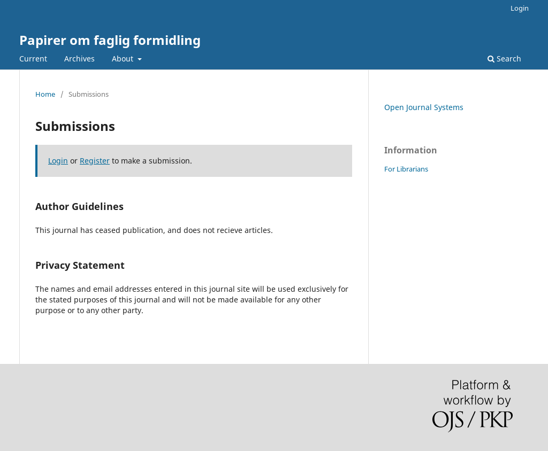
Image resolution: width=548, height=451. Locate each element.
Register (95, 160)
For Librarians (406, 169)
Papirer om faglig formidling (110, 40)
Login (520, 8)
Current (33, 58)
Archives (79, 58)
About (123, 58)
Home (45, 94)
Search (504, 58)
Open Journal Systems (423, 107)
